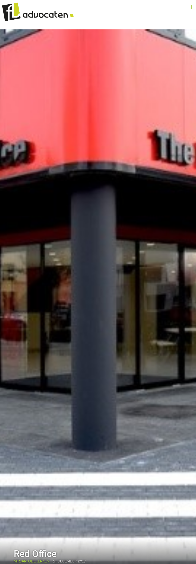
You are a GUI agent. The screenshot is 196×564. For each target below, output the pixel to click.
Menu (184, 7)
